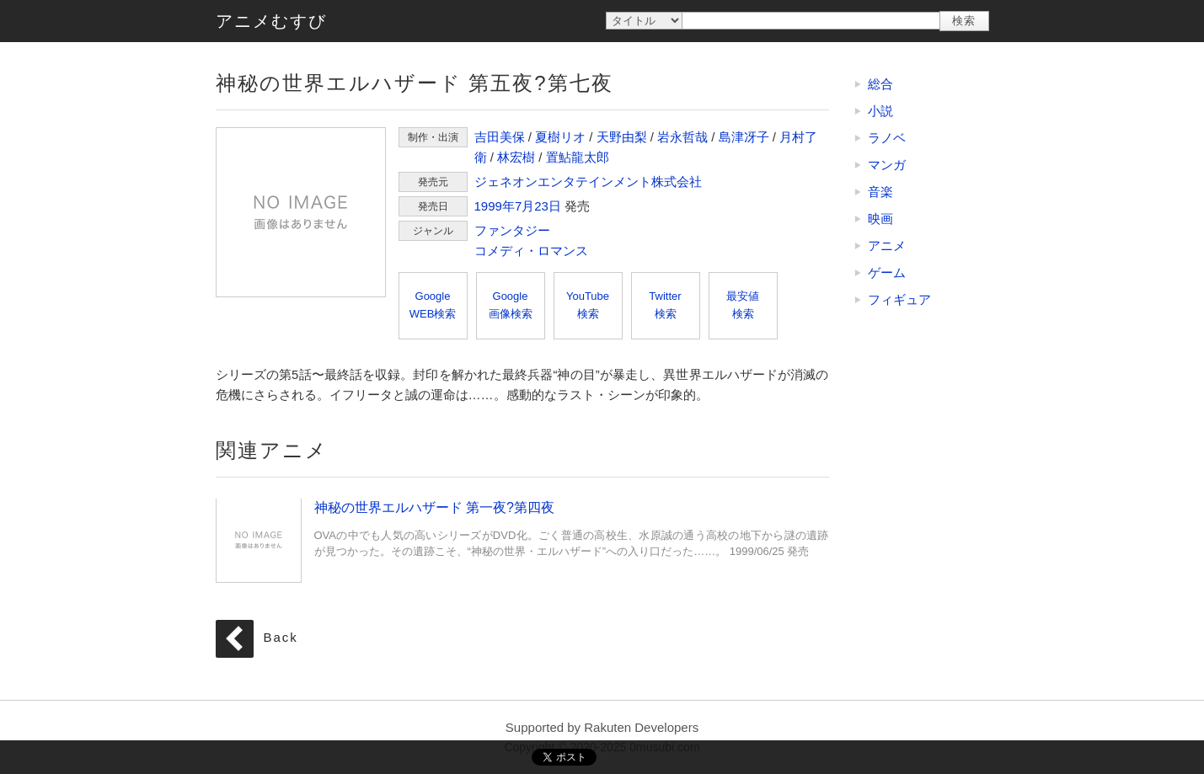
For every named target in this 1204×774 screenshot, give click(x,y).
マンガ (887, 164)
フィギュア (899, 299)
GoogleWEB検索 (433, 305)
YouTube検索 (587, 305)
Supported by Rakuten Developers (602, 727)
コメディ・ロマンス (531, 250)
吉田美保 (499, 137)
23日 (547, 206)
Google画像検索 (510, 305)
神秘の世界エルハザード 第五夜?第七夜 (301, 212)
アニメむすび (271, 21)
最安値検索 (742, 305)
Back (281, 638)
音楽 (880, 191)
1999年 (494, 206)
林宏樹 (516, 157)
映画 (880, 218)
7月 (524, 206)
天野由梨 (622, 137)
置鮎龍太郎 (577, 157)
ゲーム (887, 272)
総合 (880, 84)
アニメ (887, 245)
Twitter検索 (665, 305)
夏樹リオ (560, 137)
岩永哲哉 (682, 137)
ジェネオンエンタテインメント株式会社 (588, 181)
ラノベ (887, 138)
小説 (880, 111)
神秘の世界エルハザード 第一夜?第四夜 (259, 540)
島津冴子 (744, 137)
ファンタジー (512, 230)
